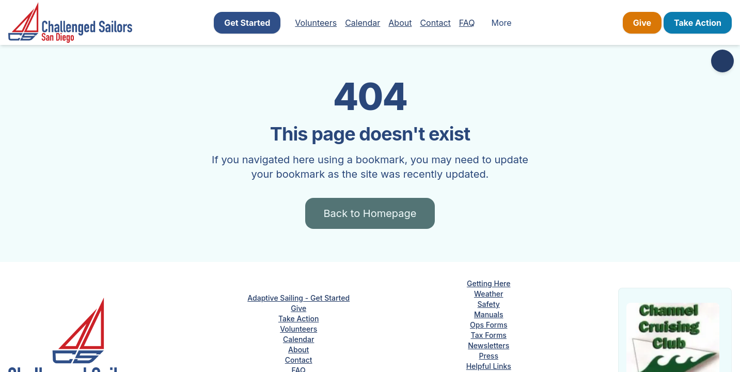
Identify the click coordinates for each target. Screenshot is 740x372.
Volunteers (316, 23)
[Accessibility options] (722, 61)
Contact (435, 23)
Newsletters (488, 345)
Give (642, 23)
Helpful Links (488, 366)
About (400, 23)
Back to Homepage (370, 213)
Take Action (697, 23)
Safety (489, 304)
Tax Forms (489, 335)
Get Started (247, 23)
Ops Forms (488, 324)
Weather (488, 293)
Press (488, 355)
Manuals (488, 314)
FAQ (467, 23)
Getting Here (489, 283)
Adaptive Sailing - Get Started (298, 297)
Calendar (362, 23)
